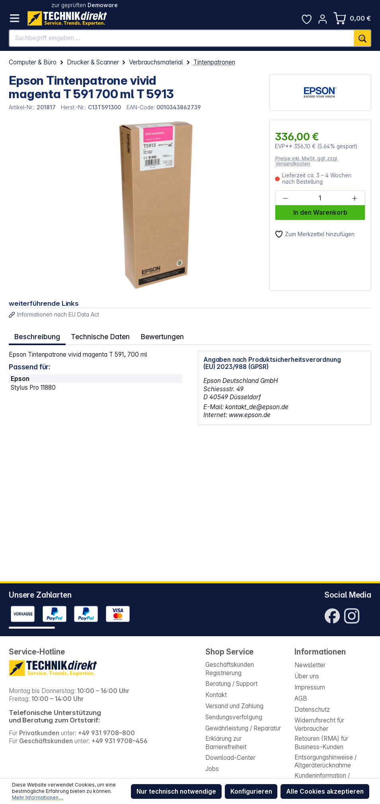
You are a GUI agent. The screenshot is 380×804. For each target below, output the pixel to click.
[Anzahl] (320, 199)
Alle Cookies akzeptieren (325, 791)
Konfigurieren (251, 791)
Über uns (306, 676)
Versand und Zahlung (234, 706)
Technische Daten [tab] (98, 335)
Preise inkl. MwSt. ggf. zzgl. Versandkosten (306, 161)
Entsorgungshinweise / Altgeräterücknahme (325, 761)
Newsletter (309, 665)
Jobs (212, 769)
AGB (300, 698)
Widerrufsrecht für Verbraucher (319, 724)
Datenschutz (312, 709)
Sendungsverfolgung (233, 717)
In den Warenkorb (320, 212)
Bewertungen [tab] (157, 335)
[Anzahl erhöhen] (354, 199)
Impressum (309, 687)
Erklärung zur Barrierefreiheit (225, 742)
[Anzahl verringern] (285, 199)
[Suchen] (362, 38)
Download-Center (230, 757)
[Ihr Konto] (323, 19)
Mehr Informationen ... (37, 797)
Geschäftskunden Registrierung (229, 668)
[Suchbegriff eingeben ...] (182, 38)
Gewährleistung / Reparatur (243, 728)
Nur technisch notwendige (176, 791)
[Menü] (15, 18)
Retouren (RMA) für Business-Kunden (321, 742)
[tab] (36, 335)
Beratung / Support (231, 683)
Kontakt (216, 695)
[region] (135, 205)
